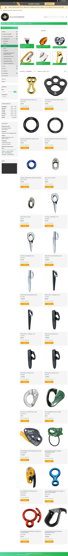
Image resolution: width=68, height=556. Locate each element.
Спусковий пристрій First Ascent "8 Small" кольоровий (55, 492)
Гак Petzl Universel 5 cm (27, 255)
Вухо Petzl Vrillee (25, 216)
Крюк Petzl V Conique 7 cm (27, 334)
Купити (24, 108)
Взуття (4, 68)
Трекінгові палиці (7, 58)
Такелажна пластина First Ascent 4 (54, 99)
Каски (4, 48)
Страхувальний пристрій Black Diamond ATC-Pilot (53, 532)
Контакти (30, 23)
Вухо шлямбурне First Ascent (53, 411)
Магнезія (5, 50)
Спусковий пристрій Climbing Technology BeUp (53, 451)
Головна (3, 23)
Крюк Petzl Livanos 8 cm (27, 372)
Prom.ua (40, 553)
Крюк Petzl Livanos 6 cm (51, 334)
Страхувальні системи (8, 56)
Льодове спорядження (8, 63)
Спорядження (6, 38)
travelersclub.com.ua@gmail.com (9, 149)
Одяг (4, 66)
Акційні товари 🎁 (7, 34)
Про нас (24, 23)
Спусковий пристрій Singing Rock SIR (30, 451)
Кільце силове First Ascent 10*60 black (55, 138)
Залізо (4, 46)
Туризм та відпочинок (8, 36)
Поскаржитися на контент (35, 554)
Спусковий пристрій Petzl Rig (28, 491)
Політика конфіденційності (46, 554)
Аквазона (5, 71)
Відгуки (3, 81)
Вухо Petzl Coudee (50, 177)
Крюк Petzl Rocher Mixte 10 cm (53, 255)
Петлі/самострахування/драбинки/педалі (8, 54)
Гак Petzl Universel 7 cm (51, 216)
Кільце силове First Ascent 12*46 (29, 138)
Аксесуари (5, 41)
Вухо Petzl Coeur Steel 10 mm (28, 411)
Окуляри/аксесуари (7, 61)
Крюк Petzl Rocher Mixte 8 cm (28, 294)
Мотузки (5, 43)
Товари (8, 23)
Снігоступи (5, 75)
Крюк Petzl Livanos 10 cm (51, 372)
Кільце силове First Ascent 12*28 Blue (30, 177)
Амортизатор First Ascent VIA (28, 99)
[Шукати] (62, 17)
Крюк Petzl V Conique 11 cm (52, 294)
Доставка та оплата (16, 23)
